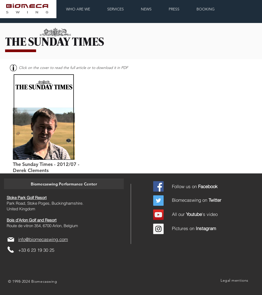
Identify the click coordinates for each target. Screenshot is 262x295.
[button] (64, 183)
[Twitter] (158, 200)
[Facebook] (158, 186)
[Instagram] (158, 229)
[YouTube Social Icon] (158, 214)
